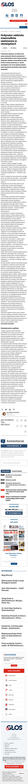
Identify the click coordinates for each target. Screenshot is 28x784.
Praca (8, 685)
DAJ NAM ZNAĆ (14, 506)
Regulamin (7, 745)
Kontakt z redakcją (9, 743)
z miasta (4, 48)
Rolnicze (8, 700)
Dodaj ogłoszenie (14, 671)
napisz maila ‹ (9, 413)
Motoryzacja (9, 675)
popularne (6, 471)
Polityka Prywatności (10, 750)
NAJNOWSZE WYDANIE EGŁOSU (18, 20)
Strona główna (4, 31)
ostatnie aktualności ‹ (11, 415)
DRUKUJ (25, 48)
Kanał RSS (7, 754)
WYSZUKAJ (14, 563)
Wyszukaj (23, 27)
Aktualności (11, 31)
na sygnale (13, 48)
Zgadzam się (22, 773)
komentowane (17, 471)
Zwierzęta (9, 704)
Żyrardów (14, 11)
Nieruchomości (10, 680)
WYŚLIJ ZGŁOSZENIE (12, 767)
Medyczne (9, 695)
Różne (8, 714)
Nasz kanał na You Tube (10, 752)
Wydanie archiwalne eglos (11, 748)
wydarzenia (18, 31)
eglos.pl (14, 9)
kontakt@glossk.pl (14, 513)
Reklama (7, 746)
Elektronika (9, 709)
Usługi (8, 690)
